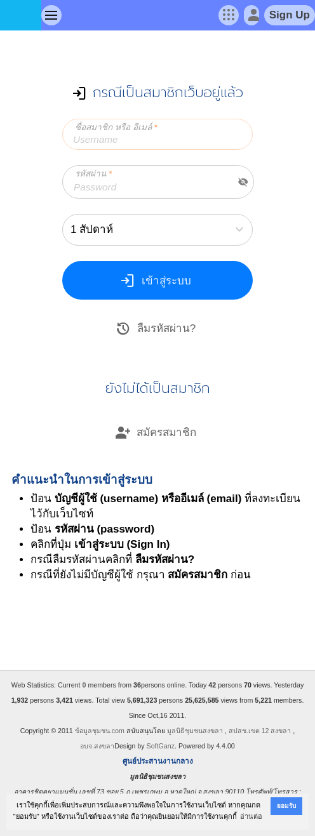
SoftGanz (161, 746)
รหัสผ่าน (93, 173)
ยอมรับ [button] (286, 805)
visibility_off (243, 182)
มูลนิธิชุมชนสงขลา (195, 730)
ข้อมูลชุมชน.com (99, 730)
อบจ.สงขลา (97, 746)
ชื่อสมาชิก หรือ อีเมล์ (116, 127)
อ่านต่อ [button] (251, 816)
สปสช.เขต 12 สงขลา (260, 730)
